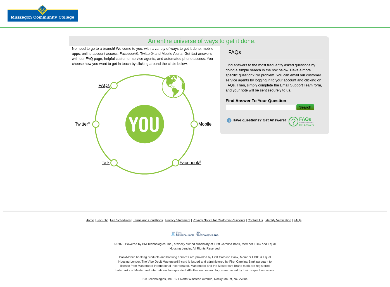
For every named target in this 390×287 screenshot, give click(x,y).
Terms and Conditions (148, 220)
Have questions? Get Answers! (259, 120)
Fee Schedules (120, 220)
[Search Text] (270, 117)
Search (305, 107)
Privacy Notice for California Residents (219, 220)
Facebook (190, 162)
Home (90, 220)
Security (102, 220)
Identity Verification (278, 220)
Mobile (204, 124)
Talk (106, 162)
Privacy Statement (177, 220)
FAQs (104, 85)
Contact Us (255, 220)
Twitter (82, 124)
